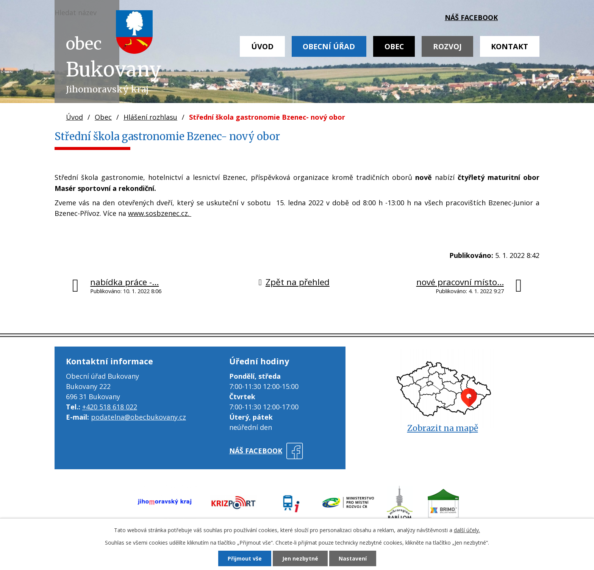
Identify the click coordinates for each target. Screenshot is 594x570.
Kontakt (509, 46)
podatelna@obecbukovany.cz (138, 417)
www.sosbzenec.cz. (159, 213)
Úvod (262, 46)
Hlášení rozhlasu (150, 117)
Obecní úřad (329, 46)
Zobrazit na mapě (442, 428)
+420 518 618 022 (109, 406)
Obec (394, 46)
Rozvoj (447, 46)
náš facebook (471, 17)
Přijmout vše (245, 558)
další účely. (467, 530)
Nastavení (353, 558)
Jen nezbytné (300, 558)
